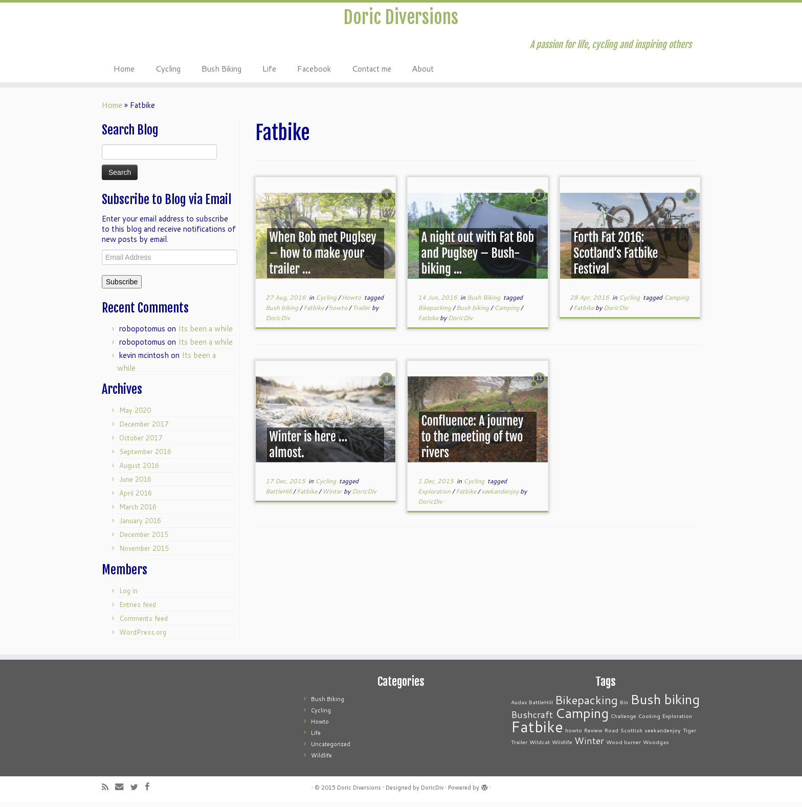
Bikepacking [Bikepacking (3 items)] (586, 705)
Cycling (168, 73)
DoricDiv (277, 323)
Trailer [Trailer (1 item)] (519, 747)
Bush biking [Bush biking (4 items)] (665, 703)
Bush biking (282, 312)
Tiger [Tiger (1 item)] (689, 735)
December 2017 (143, 429)
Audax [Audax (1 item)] (519, 707)
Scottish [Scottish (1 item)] (631, 735)
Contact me (371, 73)
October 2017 (140, 442)
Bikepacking (435, 312)
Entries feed (137, 609)
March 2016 (138, 512)
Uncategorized (330, 749)
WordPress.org (142, 637)
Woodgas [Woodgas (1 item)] (656, 747)
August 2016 (139, 470)
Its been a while (205, 333)
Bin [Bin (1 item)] (624, 707)
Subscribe (122, 287)
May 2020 (135, 415)
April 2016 (135, 498)
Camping (507, 312)
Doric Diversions (401, 20)
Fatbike (314, 312)
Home (124, 73)
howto (339, 312)
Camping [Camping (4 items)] (582, 717)
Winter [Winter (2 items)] (589, 745)
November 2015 (144, 553)
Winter (333, 496)
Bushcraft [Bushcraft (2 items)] (532, 719)
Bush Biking (221, 73)
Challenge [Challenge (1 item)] (623, 721)
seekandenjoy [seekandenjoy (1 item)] (662, 735)
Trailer (362, 312)
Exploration (435, 496)
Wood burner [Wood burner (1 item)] (623, 747)
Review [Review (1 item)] (593, 735)
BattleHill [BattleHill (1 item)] (541, 707)
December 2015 (143, 539)
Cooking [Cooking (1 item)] (649, 721)
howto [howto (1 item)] (573, 735)
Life (269, 73)
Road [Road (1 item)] (611, 735)
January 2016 (140, 525)
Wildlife (321, 760)
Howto (352, 302)
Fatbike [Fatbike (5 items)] (537, 731)
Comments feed (143, 623)
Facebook (314, 73)
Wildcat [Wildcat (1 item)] (539, 747)
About (423, 73)
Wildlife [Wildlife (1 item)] (562, 747)
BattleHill (279, 496)
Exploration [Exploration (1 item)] (677, 721)
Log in (128, 595)
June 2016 (135, 484)
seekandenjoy (500, 496)
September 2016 (145, 456)
